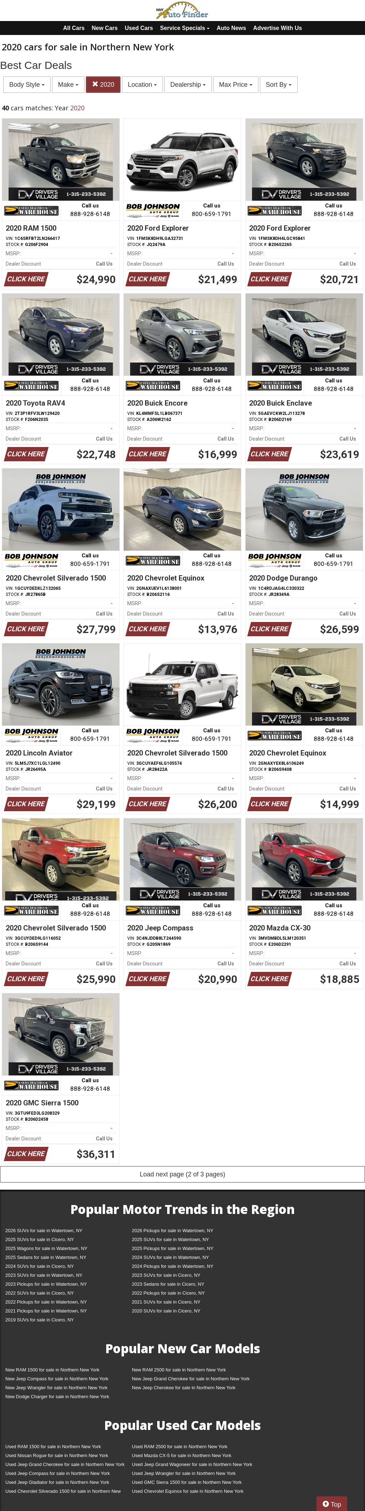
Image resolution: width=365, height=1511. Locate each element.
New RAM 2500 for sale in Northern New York (179, 1369)
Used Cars (139, 28)
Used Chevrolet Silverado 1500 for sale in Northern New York (63, 1493)
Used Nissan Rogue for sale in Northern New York (56, 1455)
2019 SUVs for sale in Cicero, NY (39, 1319)
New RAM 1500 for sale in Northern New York (52, 1369)
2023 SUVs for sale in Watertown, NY (43, 1275)
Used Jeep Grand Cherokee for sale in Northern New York (65, 1464)
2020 (103, 84)
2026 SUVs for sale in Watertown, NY (43, 1230)
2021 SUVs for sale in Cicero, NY (166, 1302)
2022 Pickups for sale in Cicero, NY (168, 1293)
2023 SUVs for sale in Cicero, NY (166, 1275)
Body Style (27, 84)
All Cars (73, 28)
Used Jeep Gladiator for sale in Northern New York (57, 1482)
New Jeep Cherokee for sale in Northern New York (183, 1387)
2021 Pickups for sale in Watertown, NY (46, 1311)
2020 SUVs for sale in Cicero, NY (166, 1311)
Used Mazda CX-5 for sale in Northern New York (181, 1455)
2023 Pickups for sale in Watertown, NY (46, 1284)
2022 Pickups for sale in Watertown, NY (46, 1302)
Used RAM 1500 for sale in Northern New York (53, 1446)
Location (142, 84)
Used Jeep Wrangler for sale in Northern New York (184, 1473)
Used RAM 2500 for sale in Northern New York (179, 1446)
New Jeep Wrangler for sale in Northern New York (56, 1387)
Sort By (279, 84)
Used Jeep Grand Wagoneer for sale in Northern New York (192, 1464)
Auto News (231, 28)
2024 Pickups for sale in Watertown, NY (173, 1266)
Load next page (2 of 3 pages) (182, 1174)
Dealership (188, 84)
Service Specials (185, 28)
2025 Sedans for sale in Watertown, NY (45, 1257)
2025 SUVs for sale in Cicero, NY (39, 1239)
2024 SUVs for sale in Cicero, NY (39, 1266)
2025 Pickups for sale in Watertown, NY (173, 1248)
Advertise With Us (277, 28)
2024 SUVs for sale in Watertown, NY (170, 1257)
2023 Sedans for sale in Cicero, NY (168, 1284)
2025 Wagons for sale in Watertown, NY (46, 1248)
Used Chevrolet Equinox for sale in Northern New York (187, 1491)
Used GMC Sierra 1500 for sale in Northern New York (187, 1482)
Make (68, 84)
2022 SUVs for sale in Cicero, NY (39, 1293)
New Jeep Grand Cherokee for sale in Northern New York (191, 1378)
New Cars (105, 28)
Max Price (235, 84)
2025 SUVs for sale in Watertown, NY (170, 1239)
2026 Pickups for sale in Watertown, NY (173, 1230)
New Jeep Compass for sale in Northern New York (56, 1378)
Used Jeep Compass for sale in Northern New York (57, 1473)
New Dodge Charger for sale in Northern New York (57, 1396)
